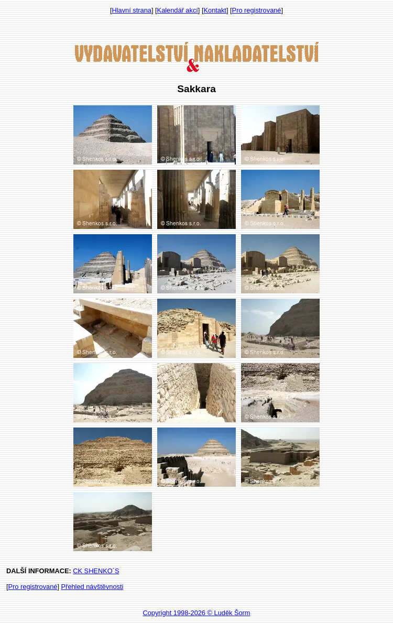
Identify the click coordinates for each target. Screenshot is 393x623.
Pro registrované (256, 10)
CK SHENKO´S (96, 571)
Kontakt (215, 10)
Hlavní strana (131, 10)
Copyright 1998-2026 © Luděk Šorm (196, 613)
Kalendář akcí (177, 10)
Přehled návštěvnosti (92, 587)
